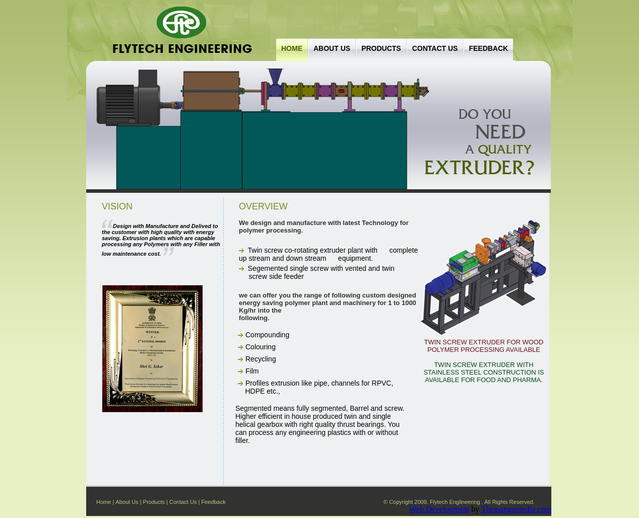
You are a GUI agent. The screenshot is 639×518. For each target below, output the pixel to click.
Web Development (439, 509)
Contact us (435, 48)
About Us (331, 48)
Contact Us (183, 502)
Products (381, 48)
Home (291, 48)
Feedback (488, 48)
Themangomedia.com (516, 509)
